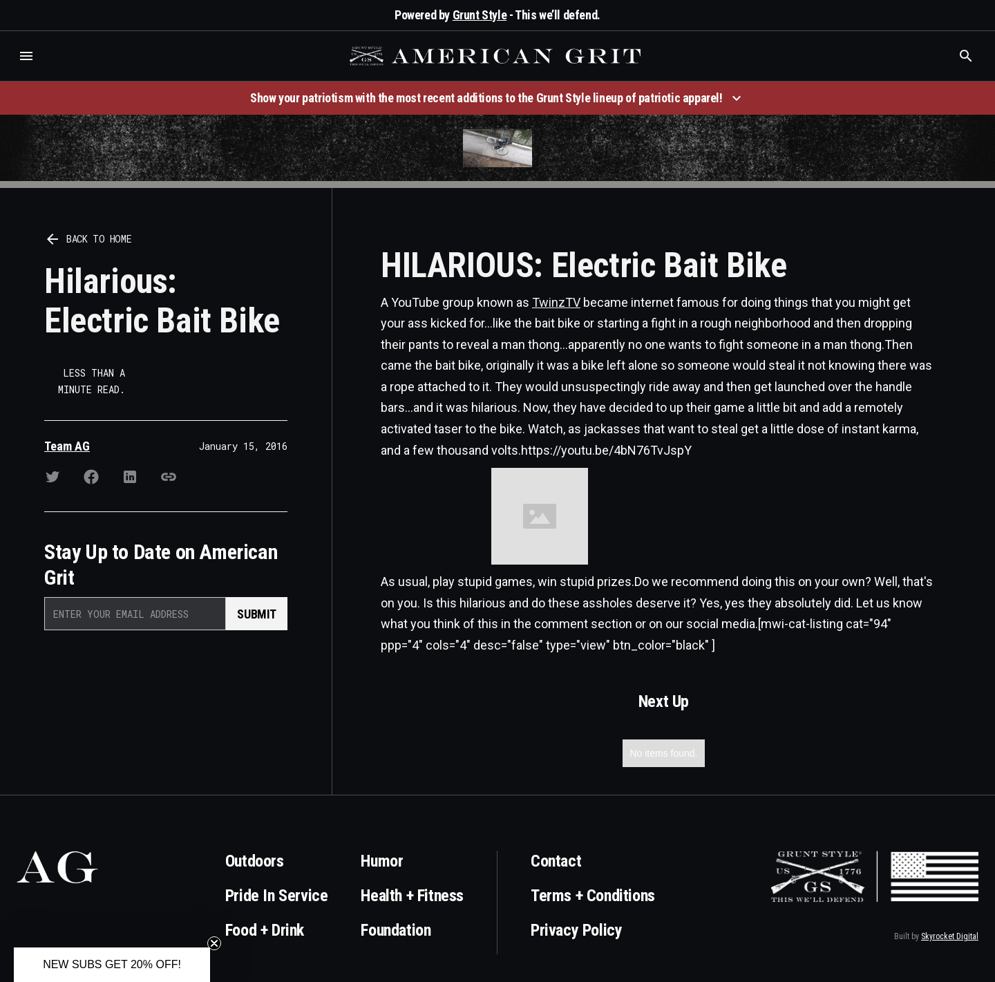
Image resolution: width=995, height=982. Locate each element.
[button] (26, 56)
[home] (496, 56)
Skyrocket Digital (949, 936)
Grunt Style (480, 15)
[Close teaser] (214, 943)
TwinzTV (556, 302)
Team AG (67, 446)
